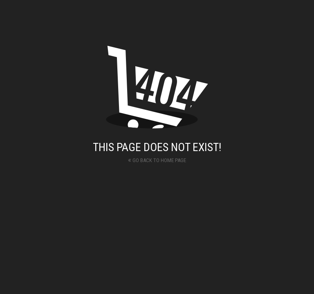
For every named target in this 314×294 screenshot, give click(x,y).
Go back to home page (157, 159)
